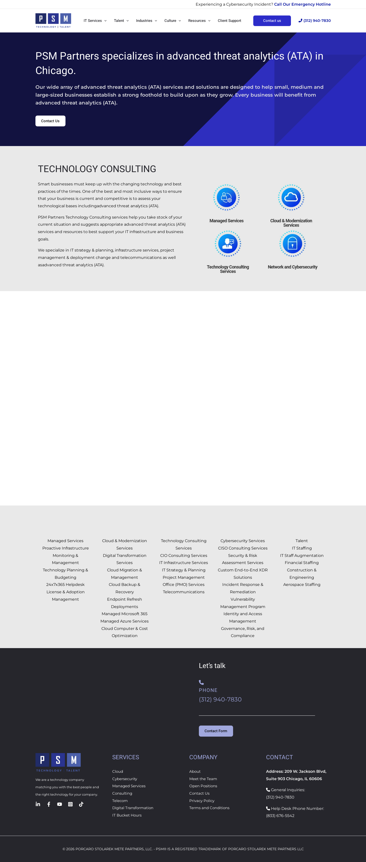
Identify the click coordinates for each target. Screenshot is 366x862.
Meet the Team (204, 778)
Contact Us (200, 793)
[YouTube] (59, 804)
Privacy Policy (202, 800)
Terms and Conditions (210, 808)
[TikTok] (81, 804)
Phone (208, 690)
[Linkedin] (37, 804)
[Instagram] (70, 804)
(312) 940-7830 (315, 20)
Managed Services (130, 786)
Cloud (118, 771)
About (195, 771)
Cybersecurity (125, 778)
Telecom (120, 800)
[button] (104, 20)
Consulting (123, 793)
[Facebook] (48, 804)
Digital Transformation (134, 808)
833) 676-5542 (280, 816)
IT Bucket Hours (128, 815)
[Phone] (201, 682)
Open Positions (204, 786)
